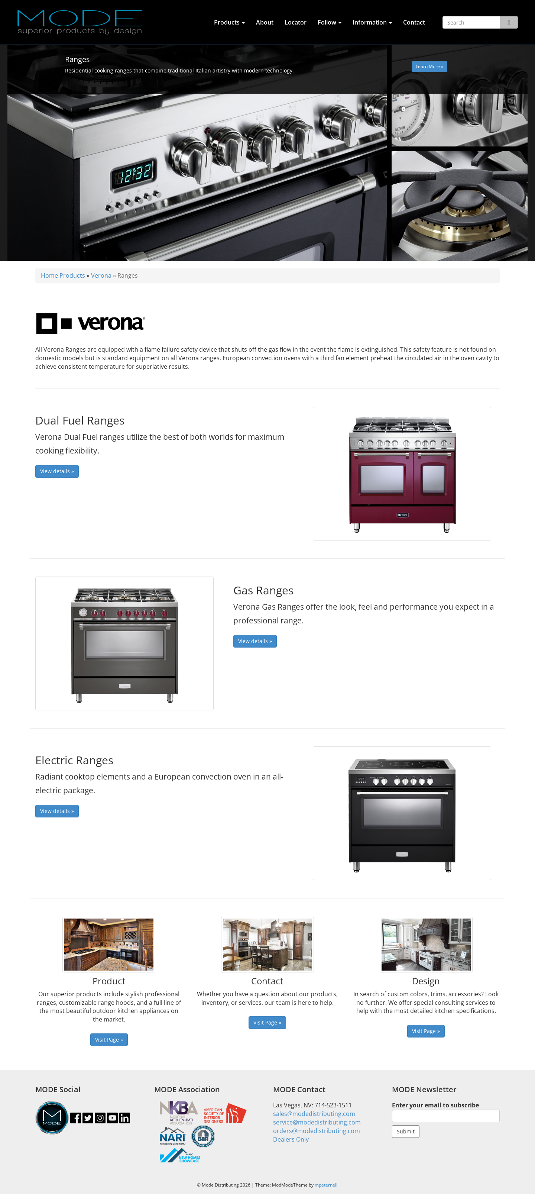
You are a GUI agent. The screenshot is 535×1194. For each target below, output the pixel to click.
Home (49, 275)
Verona (101, 275)
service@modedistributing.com (317, 1122)
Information (372, 22)
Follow (329, 22)
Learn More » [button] (429, 66)
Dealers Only (291, 1139)
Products (229, 22)
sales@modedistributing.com (314, 1114)
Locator (296, 22)
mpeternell (326, 1185)
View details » (57, 471)
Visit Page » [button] (109, 1039)
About (264, 22)
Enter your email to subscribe (446, 1111)
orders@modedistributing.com (316, 1131)
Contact (414, 22)
